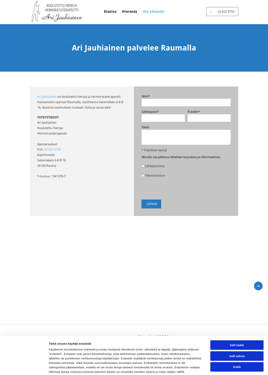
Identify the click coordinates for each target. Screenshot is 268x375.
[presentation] (170, 188)
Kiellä (237, 347)
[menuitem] (110, 11)
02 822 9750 (52, 149)
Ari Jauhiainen (47, 97)
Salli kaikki (237, 325)
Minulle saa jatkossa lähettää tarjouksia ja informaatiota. (181, 157)
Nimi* (146, 96)
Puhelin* (194, 112)
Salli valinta (237, 336)
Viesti (145, 127)
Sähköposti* (150, 112)
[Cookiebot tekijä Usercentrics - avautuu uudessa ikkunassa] (24, 368)
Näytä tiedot (199, 367)
